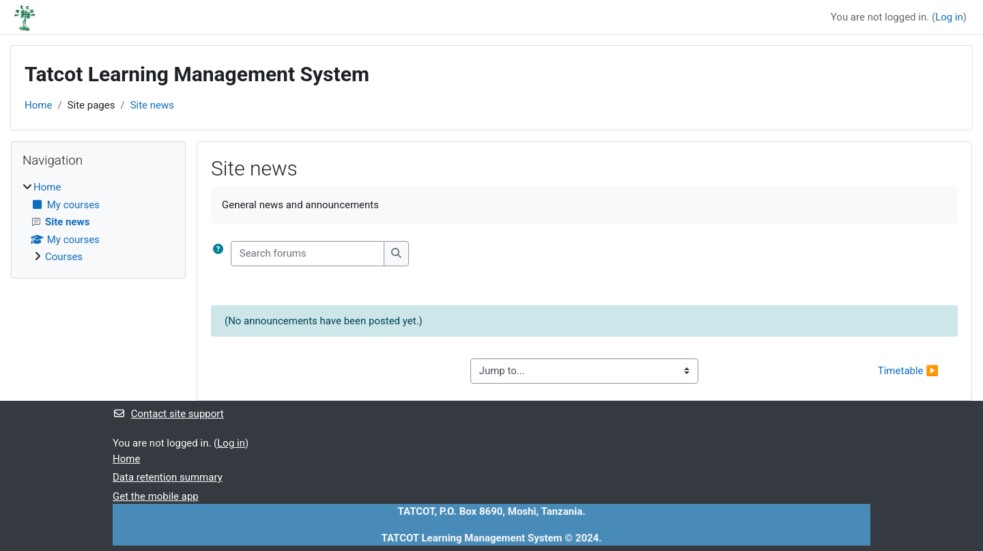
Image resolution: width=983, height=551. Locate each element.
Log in (949, 17)
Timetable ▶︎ (908, 371)
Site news (152, 105)
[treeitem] (98, 222)
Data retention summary (168, 477)
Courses (64, 257)
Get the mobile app (156, 496)
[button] (221, 253)
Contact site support (168, 414)
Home (38, 105)
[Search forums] (307, 253)
